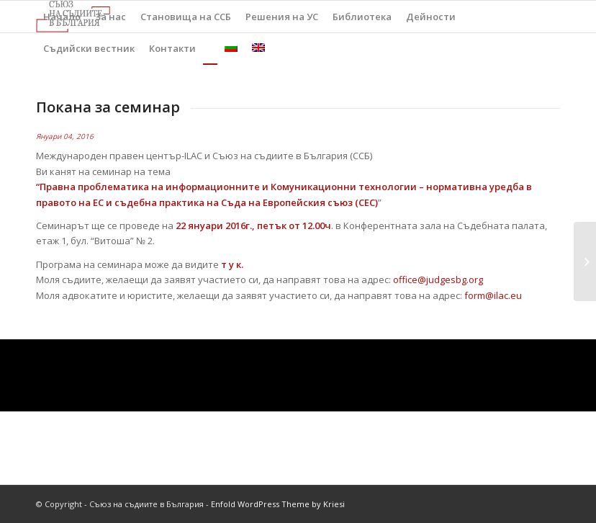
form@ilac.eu (493, 295)
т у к (231, 264)
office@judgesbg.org (438, 279)
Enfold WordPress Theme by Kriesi (278, 504)
